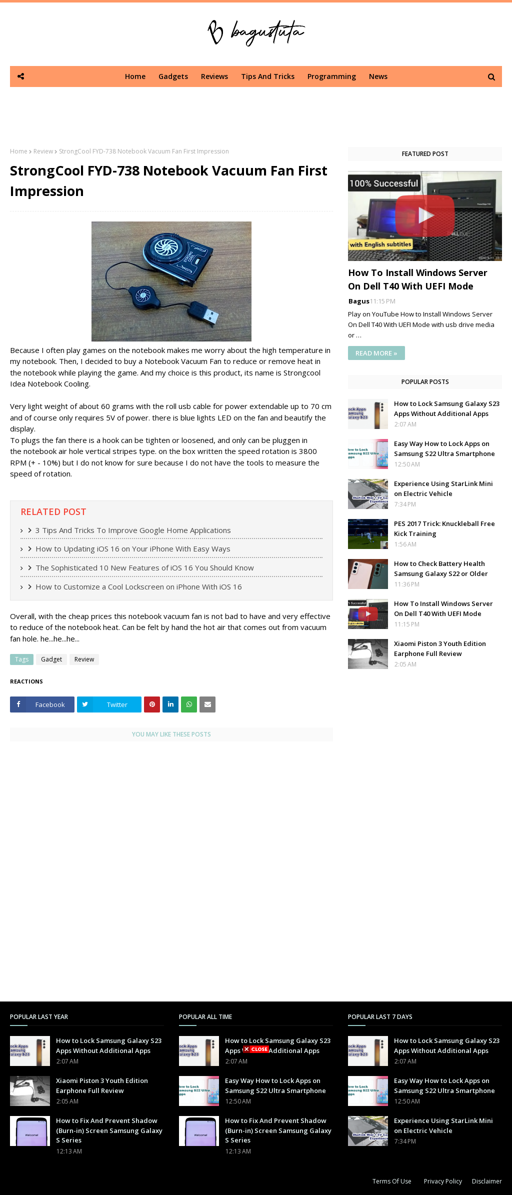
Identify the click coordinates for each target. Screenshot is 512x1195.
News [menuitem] (378, 76)
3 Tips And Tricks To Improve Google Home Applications (133, 530)
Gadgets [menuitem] (173, 76)
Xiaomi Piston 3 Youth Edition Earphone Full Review (440, 648)
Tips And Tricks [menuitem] (267, 76)
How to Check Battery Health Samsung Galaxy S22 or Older (441, 568)
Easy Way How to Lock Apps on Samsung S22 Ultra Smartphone (444, 448)
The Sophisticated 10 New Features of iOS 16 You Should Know (145, 567)
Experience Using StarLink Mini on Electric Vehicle (443, 488)
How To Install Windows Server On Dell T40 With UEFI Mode (418, 279)
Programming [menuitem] (332, 76)
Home (19, 151)
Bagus (359, 301)
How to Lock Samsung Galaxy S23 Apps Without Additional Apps (447, 408)
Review (43, 151)
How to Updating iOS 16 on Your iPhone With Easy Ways (133, 549)
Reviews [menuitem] (214, 76)
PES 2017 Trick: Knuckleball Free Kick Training (444, 528)
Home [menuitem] (135, 76)
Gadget (51, 659)
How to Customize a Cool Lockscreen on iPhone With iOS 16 (139, 587)
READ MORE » (377, 353)
